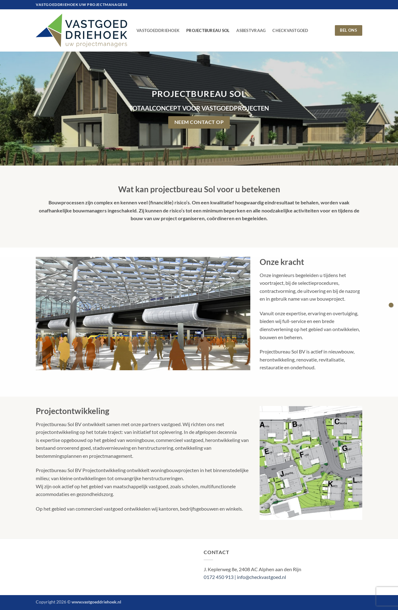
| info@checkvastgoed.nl (260, 577)
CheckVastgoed (290, 30)
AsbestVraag (251, 30)
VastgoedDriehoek (158, 30)
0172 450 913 (219, 577)
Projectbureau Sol (207, 30)
